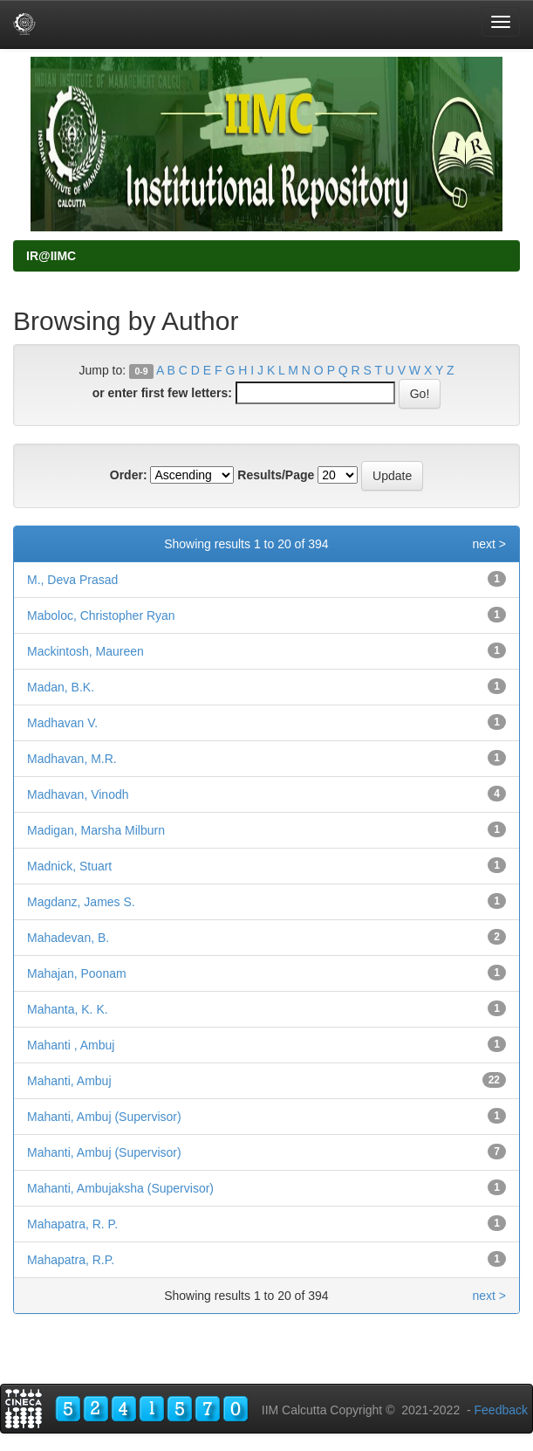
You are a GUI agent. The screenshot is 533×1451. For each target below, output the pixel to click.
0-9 (140, 371)
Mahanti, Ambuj (69, 1081)
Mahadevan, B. (68, 938)
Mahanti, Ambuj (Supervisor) (104, 1117)
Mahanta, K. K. (67, 1009)
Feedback (501, 1410)
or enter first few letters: (162, 393)
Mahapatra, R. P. (72, 1224)
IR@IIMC (51, 256)
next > (489, 544)
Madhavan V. (62, 723)
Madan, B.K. (60, 687)
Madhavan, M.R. (72, 759)
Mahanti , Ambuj (70, 1045)
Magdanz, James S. (81, 902)
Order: (128, 475)
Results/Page (275, 475)
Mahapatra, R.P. (70, 1260)
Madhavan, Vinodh (78, 794)
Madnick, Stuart (69, 866)
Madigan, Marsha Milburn (96, 830)
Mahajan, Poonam (76, 973)
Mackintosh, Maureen (85, 651)
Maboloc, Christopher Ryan (101, 615)
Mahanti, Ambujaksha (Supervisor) (120, 1188)
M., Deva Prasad (72, 580)
